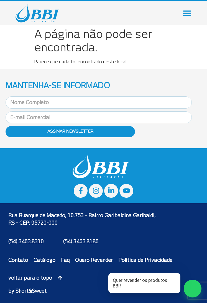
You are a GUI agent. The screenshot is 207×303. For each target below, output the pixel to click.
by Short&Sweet (27, 291)
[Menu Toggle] (187, 13)
